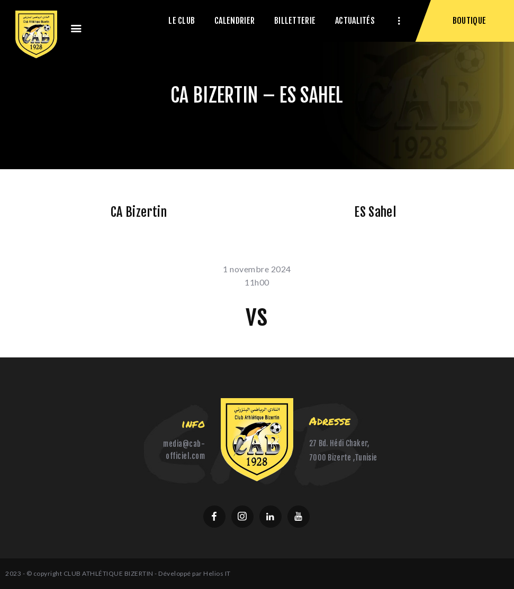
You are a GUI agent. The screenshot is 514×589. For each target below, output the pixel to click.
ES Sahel (374, 212)
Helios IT (217, 573)
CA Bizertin (139, 212)
